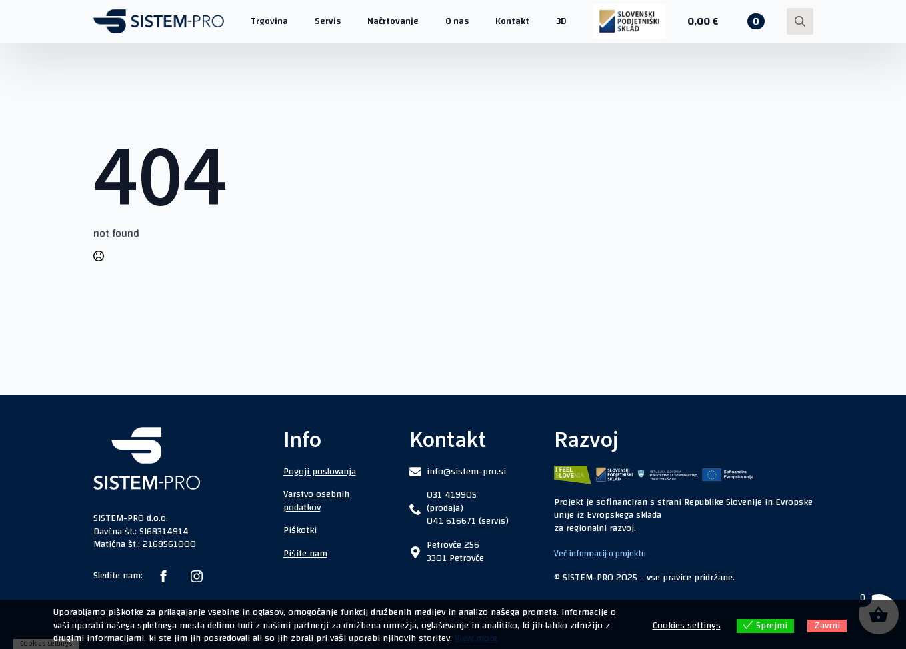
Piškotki (300, 530)
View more (476, 638)
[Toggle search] (800, 21)
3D (561, 21)
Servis (328, 21)
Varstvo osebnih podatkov (316, 501)
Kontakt (512, 21)
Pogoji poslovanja (319, 471)
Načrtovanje (393, 21)
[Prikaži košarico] (726, 21)
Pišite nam (305, 553)
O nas (457, 21)
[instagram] (196, 576)
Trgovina (269, 21)
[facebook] (163, 576)
